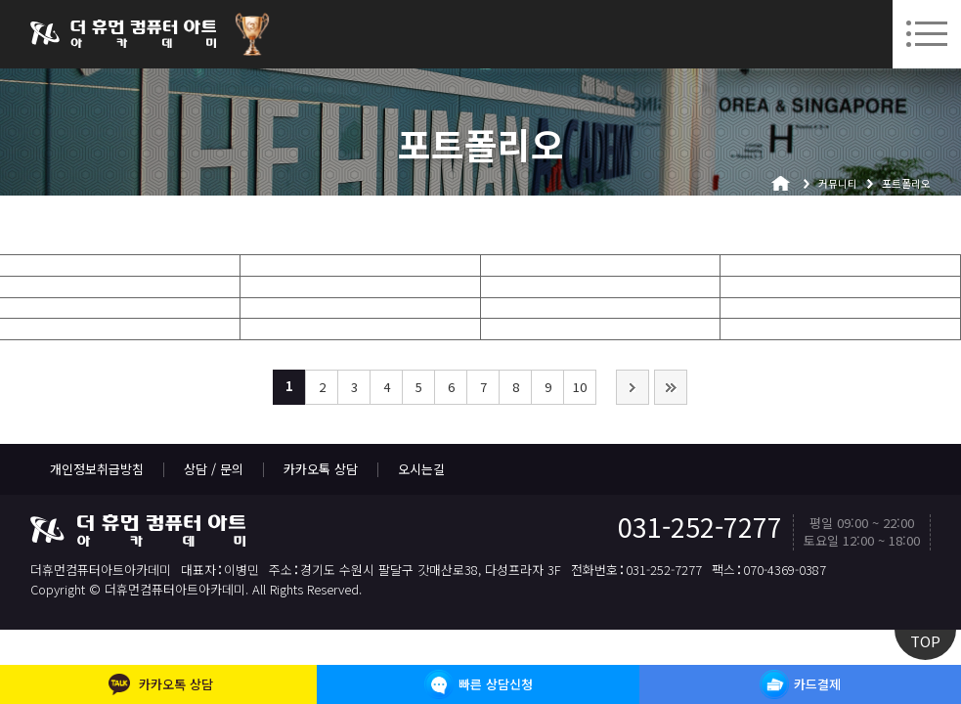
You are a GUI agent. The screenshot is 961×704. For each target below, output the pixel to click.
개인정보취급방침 (97, 469)
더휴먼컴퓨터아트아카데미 (123, 34)
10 (580, 386)
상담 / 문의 (213, 469)
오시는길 (421, 469)
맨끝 (670, 387)
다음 (632, 387)
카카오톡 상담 (321, 469)
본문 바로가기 (0, 0)
